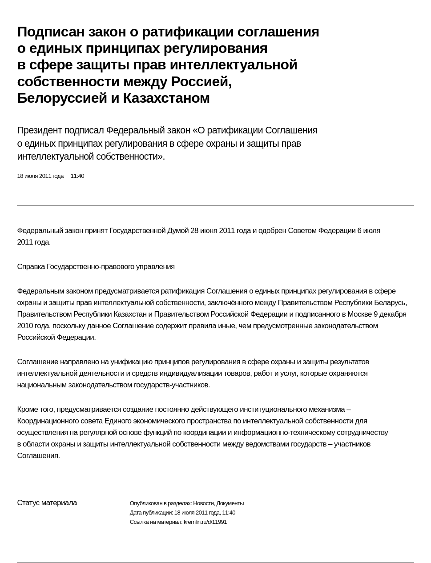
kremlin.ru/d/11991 (205, 522)
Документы (230, 503)
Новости (203, 503)
